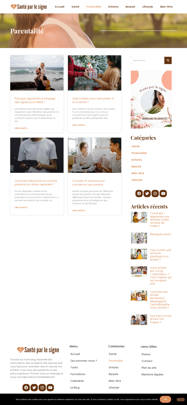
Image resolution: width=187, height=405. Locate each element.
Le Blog (74, 387)
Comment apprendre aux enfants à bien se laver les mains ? (159, 219)
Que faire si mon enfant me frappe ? (161, 319)
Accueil (59, 6)
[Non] (181, 399)
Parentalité (94, 6)
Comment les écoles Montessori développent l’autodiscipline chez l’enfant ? (159, 299)
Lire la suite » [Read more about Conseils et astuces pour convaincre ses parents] (79, 210)
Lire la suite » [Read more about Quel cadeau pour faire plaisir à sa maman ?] (79, 125)
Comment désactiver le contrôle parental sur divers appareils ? (36, 182)
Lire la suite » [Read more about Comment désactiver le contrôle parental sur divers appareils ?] (21, 207)
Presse (146, 354)
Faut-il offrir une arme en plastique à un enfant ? (160, 254)
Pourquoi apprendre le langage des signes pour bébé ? (35, 100)
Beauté (130, 6)
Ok (165, 399)
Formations (77, 374)
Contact (147, 361)
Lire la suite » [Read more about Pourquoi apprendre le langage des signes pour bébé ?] (21, 128)
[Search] (168, 60)
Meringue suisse (160, 234)
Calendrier (77, 381)
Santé (75, 6)
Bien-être (166, 6)
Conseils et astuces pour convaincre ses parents (88, 182)
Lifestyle (147, 6)
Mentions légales (152, 374)
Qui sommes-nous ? (83, 361)
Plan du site (149, 368)
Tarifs (74, 367)
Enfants (113, 6)
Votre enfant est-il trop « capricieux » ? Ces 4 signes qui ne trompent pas (161, 275)
